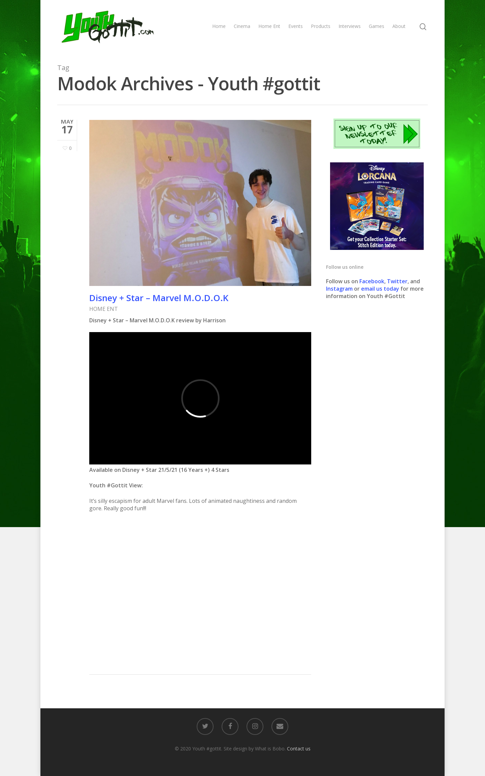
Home (219, 26)
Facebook (371, 281)
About (399, 26)
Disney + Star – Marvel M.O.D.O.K (158, 298)
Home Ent (269, 26)
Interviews (349, 26)
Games (376, 26)
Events (295, 26)
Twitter (397, 281)
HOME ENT (103, 309)
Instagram (340, 288)
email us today (380, 288)
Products (320, 26)
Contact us (299, 748)
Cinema (242, 26)
